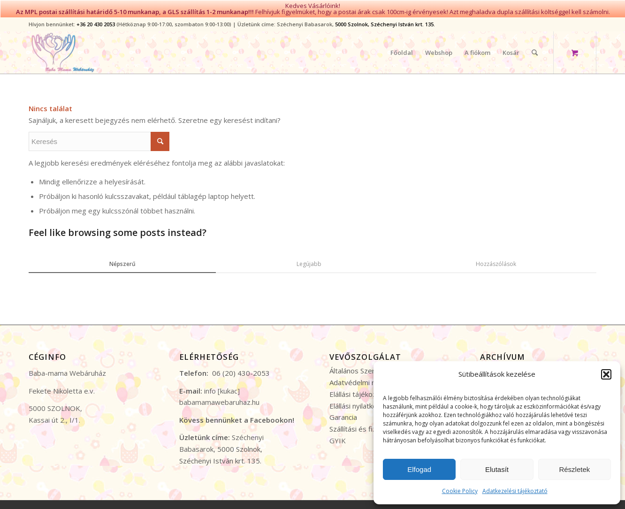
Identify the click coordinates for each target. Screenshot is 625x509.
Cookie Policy (460, 491)
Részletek (574, 469)
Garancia (343, 411)
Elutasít (497, 469)
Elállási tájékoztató (359, 387)
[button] (606, 374)
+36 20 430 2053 (95, 18)
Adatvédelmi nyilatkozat (367, 376)
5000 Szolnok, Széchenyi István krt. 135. (385, 18)
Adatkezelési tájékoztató (515, 491)
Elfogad (419, 469)
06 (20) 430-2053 (241, 367)
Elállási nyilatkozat (358, 399)
